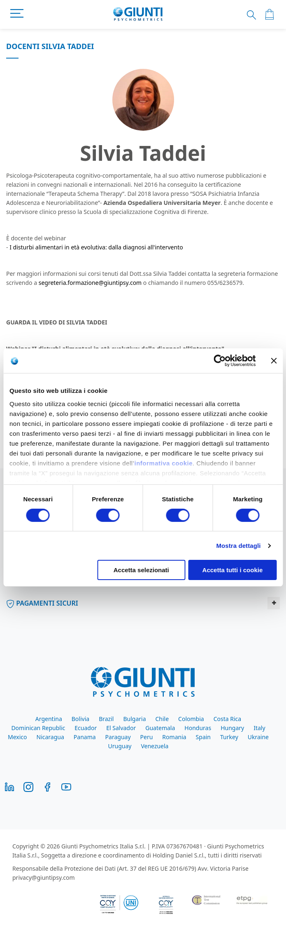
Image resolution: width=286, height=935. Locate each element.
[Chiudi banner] (274, 361)
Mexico (17, 737)
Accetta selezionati (141, 569)
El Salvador (121, 728)
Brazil (106, 719)
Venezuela (154, 746)
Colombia (191, 719)
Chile (162, 719)
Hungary (232, 728)
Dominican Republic (38, 728)
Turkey (229, 737)
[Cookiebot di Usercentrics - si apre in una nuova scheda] (220, 361)
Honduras (197, 728)
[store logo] (138, 14)
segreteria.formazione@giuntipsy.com (90, 283)
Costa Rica (227, 719)
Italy (259, 728)
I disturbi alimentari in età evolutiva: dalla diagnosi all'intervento (96, 247)
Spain (203, 737)
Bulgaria (134, 719)
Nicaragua (50, 737)
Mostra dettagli (238, 545)
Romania (174, 737)
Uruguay (120, 746)
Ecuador (85, 728)
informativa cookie (163, 462)
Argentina (48, 719)
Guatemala (160, 728)
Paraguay (118, 737)
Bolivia (80, 719)
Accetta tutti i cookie (232, 569)
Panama (85, 737)
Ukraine (258, 737)
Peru (146, 737)
